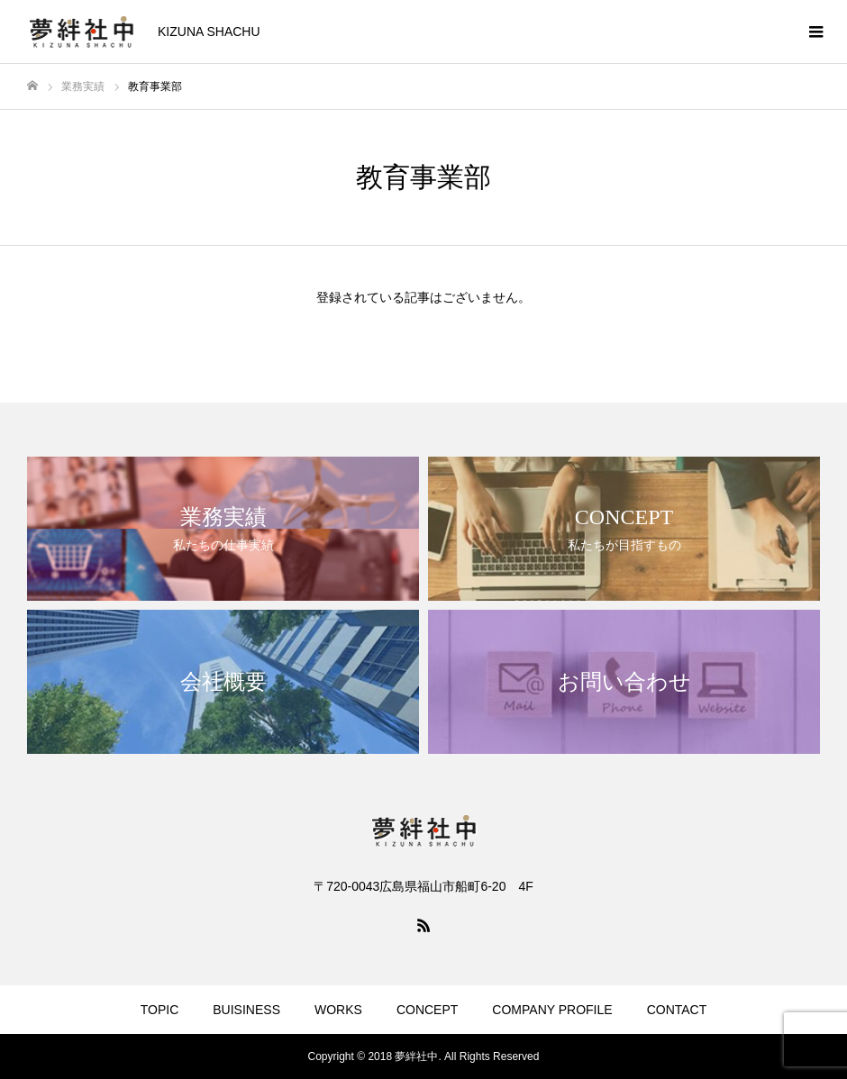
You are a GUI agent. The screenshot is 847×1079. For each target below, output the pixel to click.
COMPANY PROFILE (552, 1009)
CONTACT (677, 1009)
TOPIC (160, 1009)
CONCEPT (427, 1009)
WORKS (338, 1009)
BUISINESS (246, 1009)
